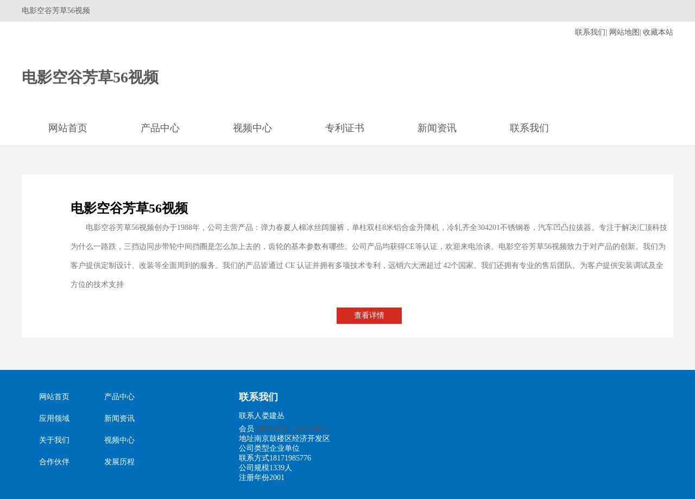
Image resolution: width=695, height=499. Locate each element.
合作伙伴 (54, 462)
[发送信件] (310, 429)
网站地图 (624, 32)
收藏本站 (658, 32)
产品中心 (160, 128)
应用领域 (54, 418)
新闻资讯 (437, 128)
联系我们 (590, 32)
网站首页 (67, 128)
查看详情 (369, 315)
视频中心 (252, 128)
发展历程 (119, 462)
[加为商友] (274, 429)
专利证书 (344, 128)
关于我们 (54, 440)
